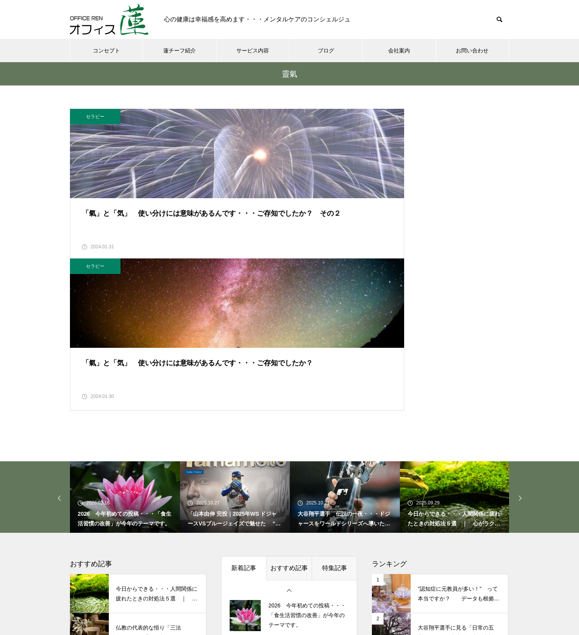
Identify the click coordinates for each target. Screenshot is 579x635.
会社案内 (399, 50)
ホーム (142, 600)
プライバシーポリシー (418, 600)
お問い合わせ (472, 50)
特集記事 (334, 441)
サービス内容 (252, 50)
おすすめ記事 (289, 441)
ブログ (326, 50)
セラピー (95, 116)
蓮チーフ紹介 (179, 50)
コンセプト (106, 50)
